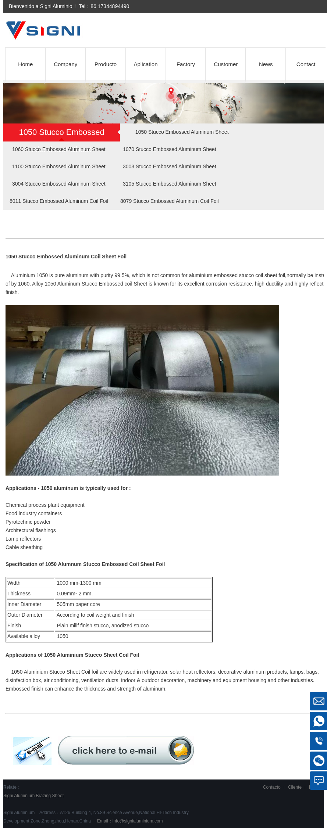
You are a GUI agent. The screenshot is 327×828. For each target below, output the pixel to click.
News (266, 64)
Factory (186, 64)
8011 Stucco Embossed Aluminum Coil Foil (59, 201)
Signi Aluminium (19, 795)
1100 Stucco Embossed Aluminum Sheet (59, 166)
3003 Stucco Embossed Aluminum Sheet (169, 166)
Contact (306, 64)
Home (25, 64)
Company (65, 64)
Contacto (272, 787)
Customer (226, 64)
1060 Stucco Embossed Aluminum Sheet (59, 149)
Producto (106, 64)
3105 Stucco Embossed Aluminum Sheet (169, 184)
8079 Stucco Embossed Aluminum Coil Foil (169, 201)
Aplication (146, 64)
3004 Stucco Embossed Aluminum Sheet (59, 184)
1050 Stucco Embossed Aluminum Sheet (182, 132)
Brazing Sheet (50, 795)
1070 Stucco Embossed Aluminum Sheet (169, 149)
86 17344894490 (109, 6)
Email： (129, 821)
